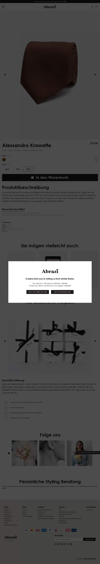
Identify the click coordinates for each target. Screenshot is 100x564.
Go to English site (62, 292)
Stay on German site (37, 292)
